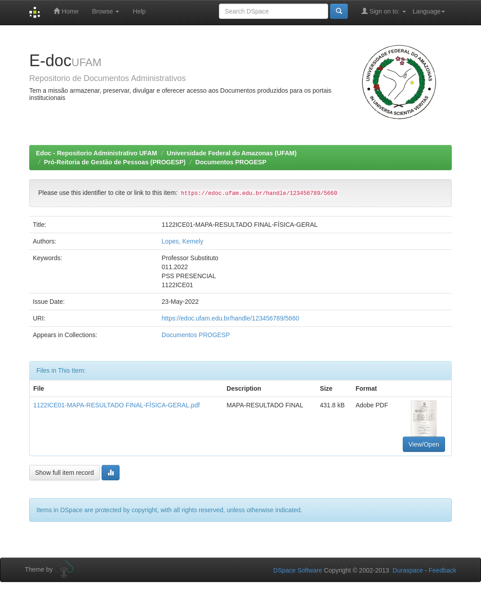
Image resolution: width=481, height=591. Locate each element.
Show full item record (64, 472)
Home (65, 11)
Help (139, 11)
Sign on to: (383, 11)
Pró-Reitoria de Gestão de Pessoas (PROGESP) (115, 162)
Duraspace (407, 570)
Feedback (442, 570)
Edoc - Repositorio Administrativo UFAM (96, 153)
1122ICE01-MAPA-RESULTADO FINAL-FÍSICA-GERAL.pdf (116, 405)
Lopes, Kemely (183, 241)
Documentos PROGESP (231, 162)
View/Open (424, 444)
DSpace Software (297, 570)
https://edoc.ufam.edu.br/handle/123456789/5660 (230, 318)
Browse (106, 11)
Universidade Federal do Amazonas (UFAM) (232, 153)
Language (429, 11)
